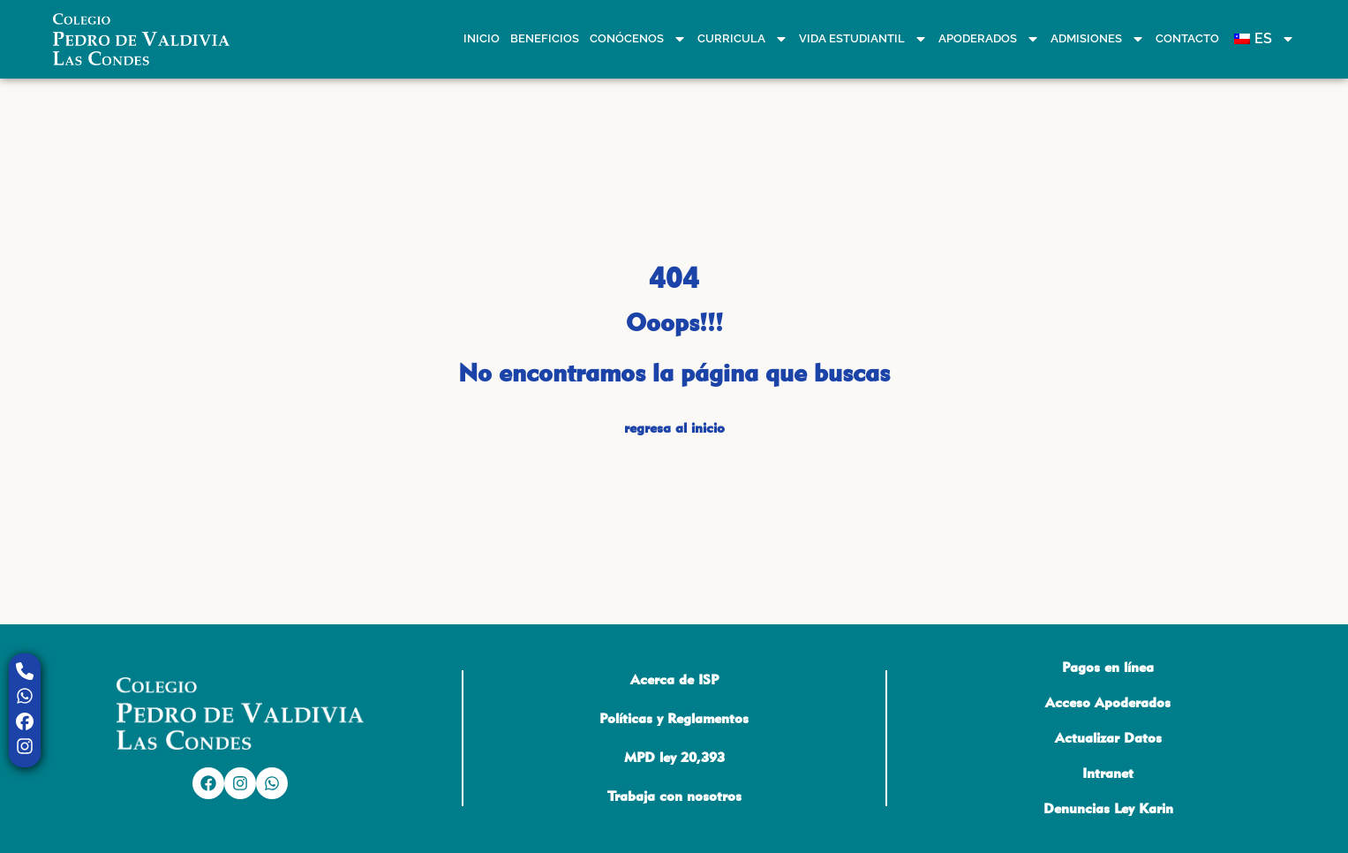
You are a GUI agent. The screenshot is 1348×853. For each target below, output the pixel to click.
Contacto (1187, 38)
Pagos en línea (1108, 667)
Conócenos (638, 39)
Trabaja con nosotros (674, 796)
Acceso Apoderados (1108, 702)
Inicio (481, 38)
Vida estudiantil (863, 39)
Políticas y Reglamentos (674, 718)
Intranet (1107, 773)
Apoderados (989, 39)
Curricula (742, 39)
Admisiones (1098, 39)
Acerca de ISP (674, 679)
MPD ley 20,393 (674, 757)
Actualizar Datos (1108, 737)
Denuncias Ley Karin (1108, 808)
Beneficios (544, 38)
